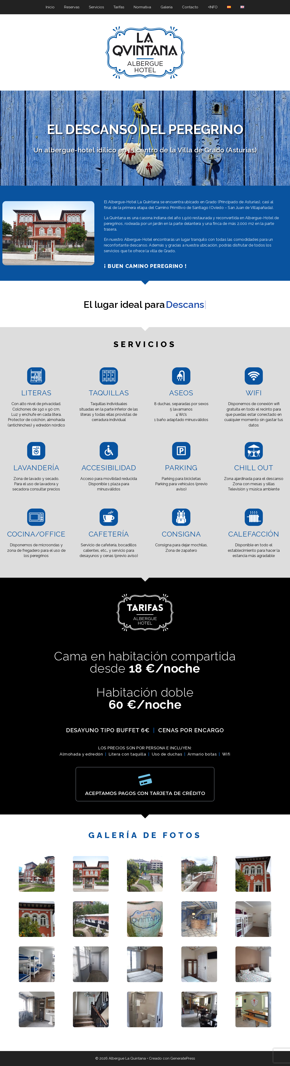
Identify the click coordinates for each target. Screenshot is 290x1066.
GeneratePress (182, 1058)
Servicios (96, 7)
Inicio (50, 7)
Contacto (190, 7)
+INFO (213, 7)
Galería (167, 7)
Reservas (71, 7)
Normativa (142, 7)
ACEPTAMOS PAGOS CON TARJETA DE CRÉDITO (145, 793)
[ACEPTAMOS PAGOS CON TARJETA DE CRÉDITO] (145, 779)
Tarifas (118, 7)
